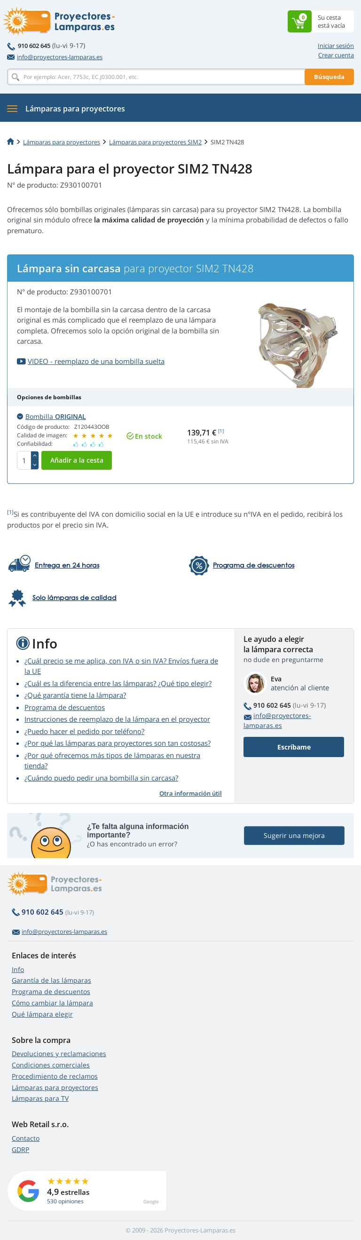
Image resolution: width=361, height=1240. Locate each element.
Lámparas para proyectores (61, 142)
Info (18, 969)
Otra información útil (190, 793)
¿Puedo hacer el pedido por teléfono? (84, 731)
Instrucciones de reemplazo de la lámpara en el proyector (117, 719)
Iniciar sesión (336, 45)
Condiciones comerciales (51, 1064)
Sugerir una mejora (294, 835)
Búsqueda (329, 76)
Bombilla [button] (51, 416)
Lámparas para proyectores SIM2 (155, 142)
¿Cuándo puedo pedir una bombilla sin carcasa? (101, 777)
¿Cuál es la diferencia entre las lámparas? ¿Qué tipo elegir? (118, 683)
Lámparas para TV (40, 1098)
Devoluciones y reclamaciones (59, 1053)
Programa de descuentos (64, 707)
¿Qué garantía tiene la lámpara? (75, 695)
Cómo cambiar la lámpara (52, 1002)
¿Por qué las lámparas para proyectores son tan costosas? (117, 743)
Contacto (25, 1138)
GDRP (20, 1149)
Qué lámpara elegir (42, 1014)
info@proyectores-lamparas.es (54, 57)
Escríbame (294, 746)
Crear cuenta (336, 55)
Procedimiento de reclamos (55, 1076)
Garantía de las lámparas (51, 980)
